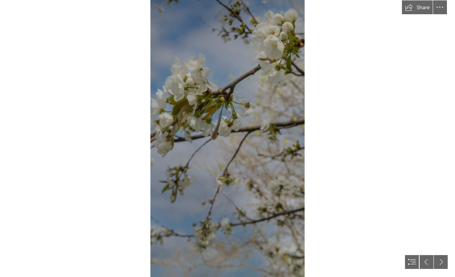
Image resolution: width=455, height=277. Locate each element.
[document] (227, 138)
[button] (417, 7)
